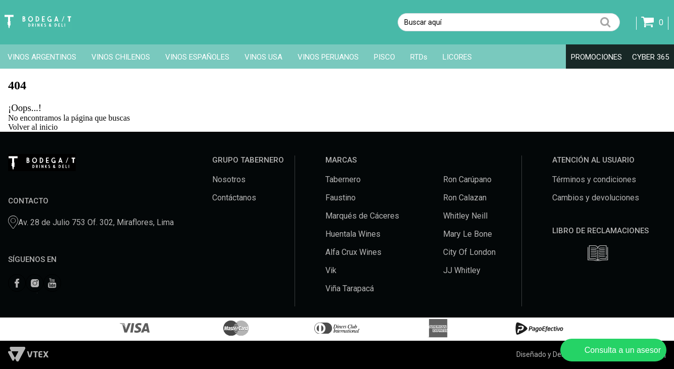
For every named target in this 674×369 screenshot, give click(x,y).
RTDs (418, 57)
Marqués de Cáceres (362, 216)
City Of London (469, 252)
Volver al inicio (33, 127)
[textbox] (509, 22)
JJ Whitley (461, 270)
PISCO (384, 57)
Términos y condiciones (594, 179)
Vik (330, 270)
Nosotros (229, 179)
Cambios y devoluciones (595, 197)
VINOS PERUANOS (328, 57)
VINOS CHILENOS (120, 57)
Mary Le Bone (467, 234)
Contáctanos (234, 197)
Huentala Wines (352, 234)
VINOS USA (263, 57)
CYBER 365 (650, 57)
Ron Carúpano (467, 179)
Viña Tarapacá (349, 288)
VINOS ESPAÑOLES (197, 57)
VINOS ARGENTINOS (42, 57)
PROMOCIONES (596, 57)
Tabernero (343, 179)
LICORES (457, 57)
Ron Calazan (465, 197)
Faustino (340, 197)
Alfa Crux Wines (353, 252)
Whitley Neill (465, 216)
